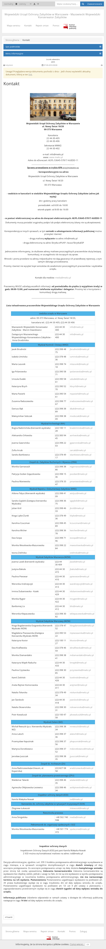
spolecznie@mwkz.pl (80, 829)
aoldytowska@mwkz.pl (81, 787)
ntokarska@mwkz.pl (79, 692)
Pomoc (56, 25)
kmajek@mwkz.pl (78, 662)
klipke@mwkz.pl (77, 515)
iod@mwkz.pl (76, 799)
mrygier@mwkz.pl (78, 598)
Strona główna (12, 40)
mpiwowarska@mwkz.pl (81, 633)
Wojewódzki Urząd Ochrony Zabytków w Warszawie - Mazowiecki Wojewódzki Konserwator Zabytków (52, 16)
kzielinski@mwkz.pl (79, 677)
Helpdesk (9, 65)
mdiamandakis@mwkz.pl (82, 655)
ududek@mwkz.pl (78, 379)
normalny (8, 3)
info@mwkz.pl (76, 327)
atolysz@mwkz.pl (78, 493)
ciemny (22, 3)
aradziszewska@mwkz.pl (81, 768)
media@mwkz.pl (63, 277)
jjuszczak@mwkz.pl (79, 756)
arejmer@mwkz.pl (78, 685)
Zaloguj (83, 931)
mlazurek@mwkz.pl (79, 364)
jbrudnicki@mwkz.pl (79, 349)
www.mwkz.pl (56, 157)
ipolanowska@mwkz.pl (81, 371)
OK (88, 944)
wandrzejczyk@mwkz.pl (81, 583)
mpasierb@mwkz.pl (79, 393)
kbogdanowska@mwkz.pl (82, 625)
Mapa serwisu (13, 25)
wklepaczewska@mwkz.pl (82, 613)
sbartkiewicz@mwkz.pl (80, 454)
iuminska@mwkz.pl (79, 356)
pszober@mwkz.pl (78, 474)
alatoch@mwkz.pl (78, 734)
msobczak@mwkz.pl (79, 416)
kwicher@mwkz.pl (78, 530)
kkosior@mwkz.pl (78, 640)
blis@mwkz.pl (76, 606)
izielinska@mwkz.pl (79, 552)
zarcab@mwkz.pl (78, 450)
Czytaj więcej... (77, 944)
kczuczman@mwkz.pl (80, 523)
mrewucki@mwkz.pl (79, 726)
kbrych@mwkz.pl (78, 386)
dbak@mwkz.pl (77, 408)
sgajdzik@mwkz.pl (78, 500)
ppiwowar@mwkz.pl (79, 576)
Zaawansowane (94, 3)
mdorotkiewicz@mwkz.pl (82, 748)
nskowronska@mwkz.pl (81, 707)
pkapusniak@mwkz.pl (80, 741)
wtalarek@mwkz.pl (79, 780)
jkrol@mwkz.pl (77, 508)
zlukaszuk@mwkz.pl (79, 808)
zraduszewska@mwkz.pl (81, 401)
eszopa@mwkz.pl (78, 537)
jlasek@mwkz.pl (77, 561)
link (30, 74)
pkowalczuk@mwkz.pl (80, 714)
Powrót (8, 917)
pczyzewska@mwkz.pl (80, 670)
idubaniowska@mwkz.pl (81, 591)
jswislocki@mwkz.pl (79, 699)
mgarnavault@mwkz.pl (81, 466)
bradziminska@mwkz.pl (81, 428)
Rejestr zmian (42, 25)
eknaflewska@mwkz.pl (80, 647)
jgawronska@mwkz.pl (80, 442)
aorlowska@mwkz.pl (79, 435)
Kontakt (28, 25)
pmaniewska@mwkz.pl (81, 481)
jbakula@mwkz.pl (78, 569)
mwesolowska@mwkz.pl (81, 545)
